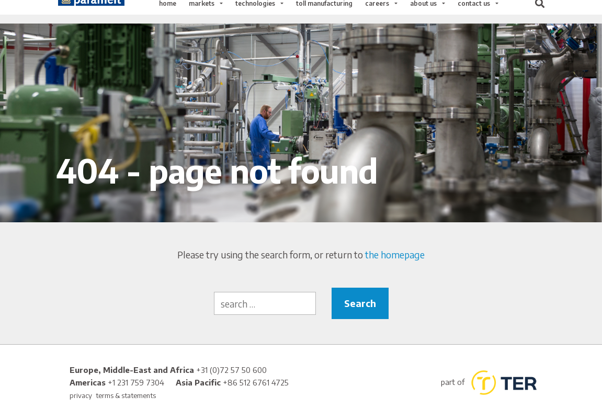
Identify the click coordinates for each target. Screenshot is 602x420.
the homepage (395, 254)
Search (360, 303)
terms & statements (126, 395)
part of (488, 382)
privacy (81, 395)
